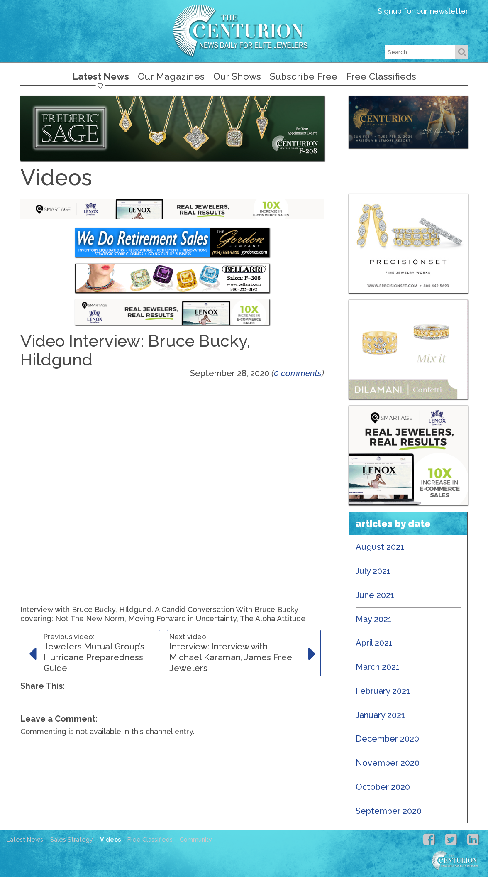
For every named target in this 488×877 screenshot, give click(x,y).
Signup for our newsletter (423, 11)
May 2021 (374, 619)
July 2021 (373, 571)
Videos (110, 839)
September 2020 (389, 811)
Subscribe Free (303, 76)
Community (196, 839)
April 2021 (374, 643)
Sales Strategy (71, 839)
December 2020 (387, 739)
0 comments (298, 373)
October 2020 (383, 787)
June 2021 (375, 595)
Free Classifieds (381, 76)
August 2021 (380, 547)
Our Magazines (171, 76)
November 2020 (388, 763)
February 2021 (383, 691)
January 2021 (380, 715)
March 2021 (378, 667)
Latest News (100, 76)
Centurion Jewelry (244, 30)
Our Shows (237, 76)
